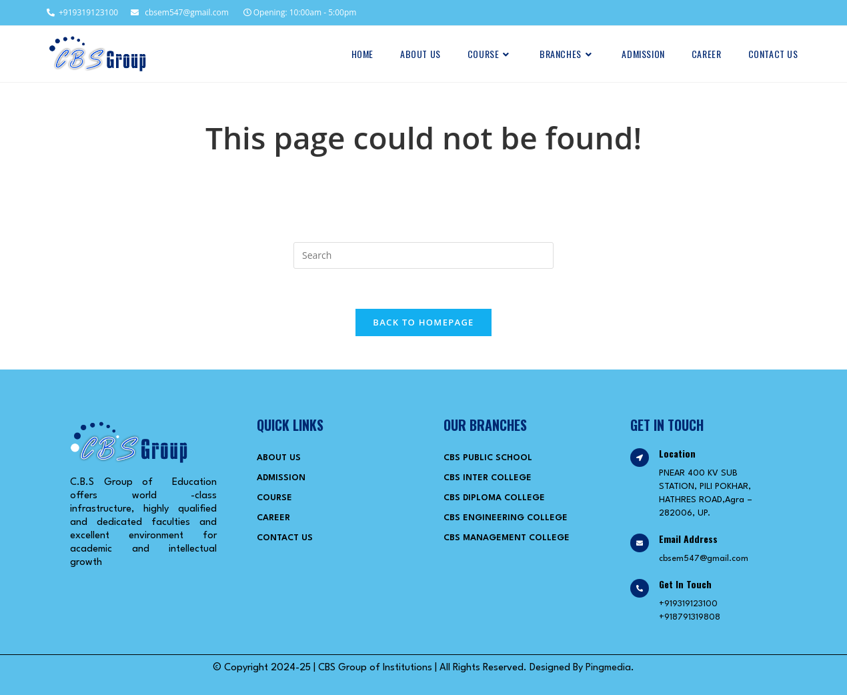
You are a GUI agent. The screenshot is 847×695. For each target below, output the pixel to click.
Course (274, 498)
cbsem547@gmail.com (180, 12)
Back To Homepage (423, 322)
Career (273, 518)
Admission (281, 478)
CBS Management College (507, 538)
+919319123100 (82, 12)
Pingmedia (608, 668)
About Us (279, 458)
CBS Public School (488, 458)
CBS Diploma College (494, 498)
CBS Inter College (488, 478)
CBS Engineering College (506, 518)
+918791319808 (689, 617)
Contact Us (285, 538)
